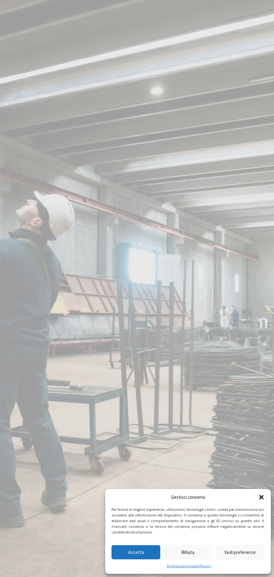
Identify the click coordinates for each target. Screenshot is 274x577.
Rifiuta (187, 552)
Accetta (136, 552)
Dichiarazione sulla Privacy (189, 565)
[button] (261, 497)
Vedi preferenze (240, 552)
